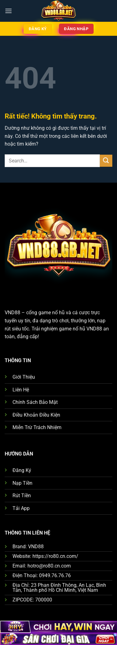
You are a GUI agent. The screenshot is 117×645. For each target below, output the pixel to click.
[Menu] (8, 10)
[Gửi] (106, 161)
